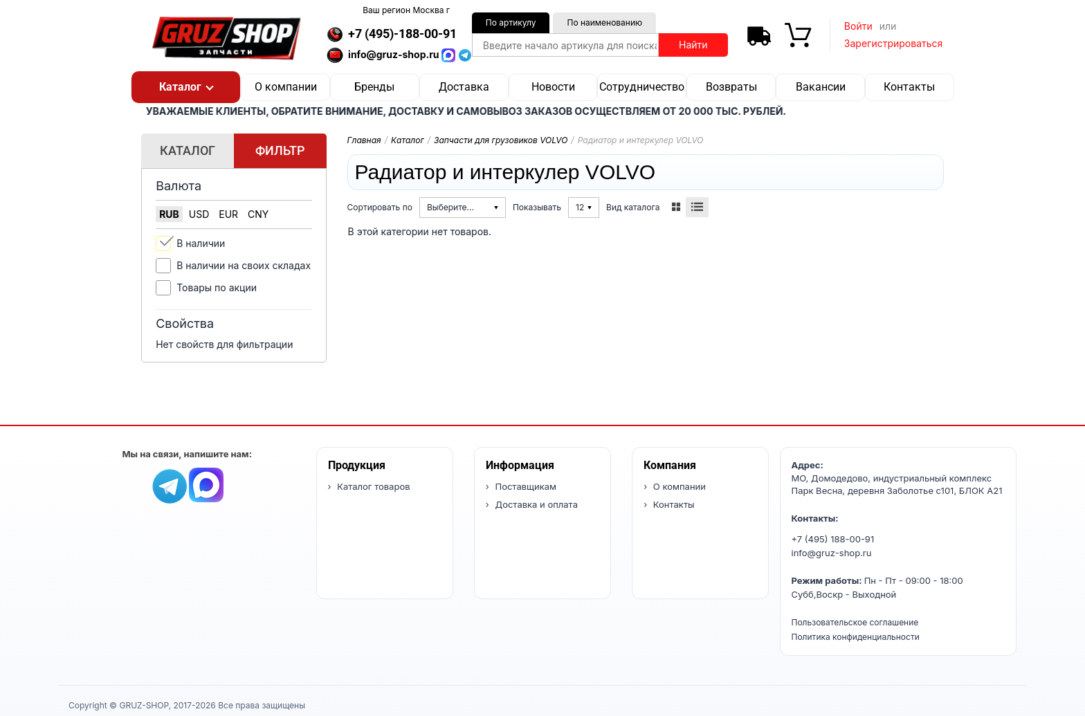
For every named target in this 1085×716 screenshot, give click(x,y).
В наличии (200, 243)
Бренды (374, 86)
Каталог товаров (372, 486)
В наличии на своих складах (243, 265)
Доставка (464, 86)
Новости (553, 86)
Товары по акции (216, 287)
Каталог (407, 140)
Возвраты (731, 86)
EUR (228, 214)
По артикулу (511, 22)
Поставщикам (524, 486)
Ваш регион (406, 10)
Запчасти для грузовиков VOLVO (500, 140)
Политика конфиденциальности (856, 637)
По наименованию (604, 22)
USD (199, 214)
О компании (286, 86)
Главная (364, 140)
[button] (185, 87)
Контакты (909, 86)
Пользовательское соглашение (855, 622)
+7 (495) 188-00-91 (833, 538)
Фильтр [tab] (279, 150)
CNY (258, 214)
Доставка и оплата (535, 504)
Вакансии (821, 86)
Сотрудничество (641, 86)
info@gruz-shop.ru (832, 552)
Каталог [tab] (187, 150)
